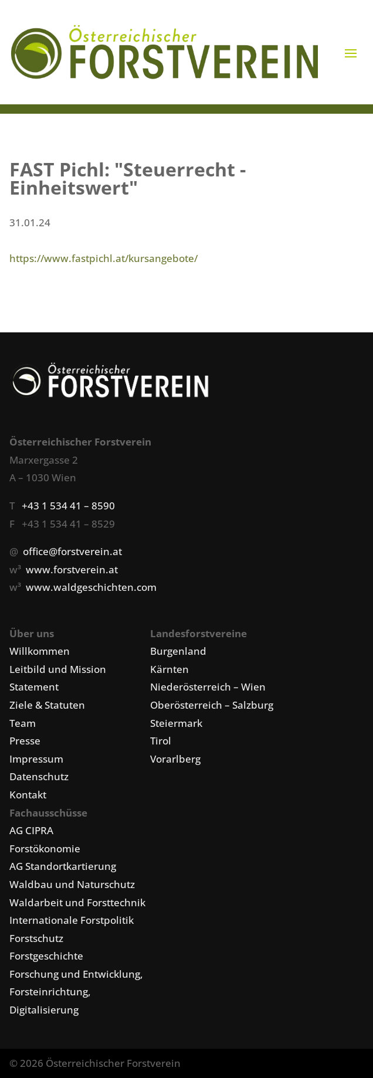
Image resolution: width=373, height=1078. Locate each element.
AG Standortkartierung (62, 866)
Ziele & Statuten (47, 705)
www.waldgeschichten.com (91, 587)
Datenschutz (39, 776)
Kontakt (27, 794)
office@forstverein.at (72, 551)
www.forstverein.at (72, 569)
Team (22, 723)
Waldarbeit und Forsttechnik (77, 902)
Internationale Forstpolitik (71, 920)
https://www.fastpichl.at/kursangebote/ (103, 258)
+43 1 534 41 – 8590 (68, 505)
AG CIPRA (31, 830)
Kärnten (169, 669)
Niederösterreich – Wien (208, 686)
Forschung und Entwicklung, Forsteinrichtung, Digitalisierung (76, 991)
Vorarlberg (175, 759)
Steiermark (176, 723)
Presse (24, 740)
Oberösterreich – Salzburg (211, 705)
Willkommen (39, 651)
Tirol (160, 740)
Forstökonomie (44, 848)
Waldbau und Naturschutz (72, 884)
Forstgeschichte (46, 956)
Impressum (36, 759)
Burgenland (178, 651)
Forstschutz (36, 938)
